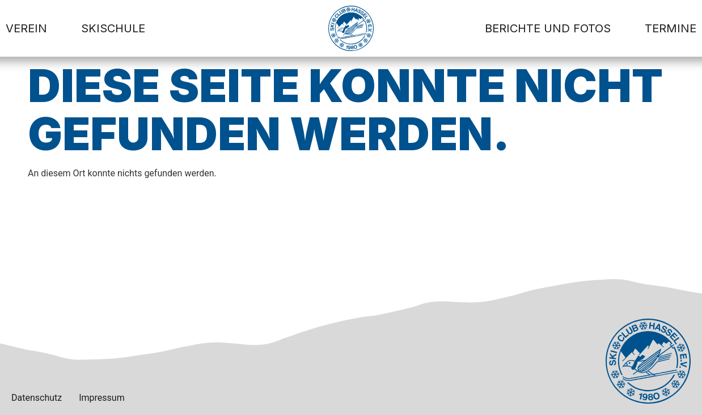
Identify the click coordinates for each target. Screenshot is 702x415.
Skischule (113, 28)
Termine (670, 28)
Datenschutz (36, 397)
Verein (26, 28)
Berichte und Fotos (548, 28)
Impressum (102, 397)
